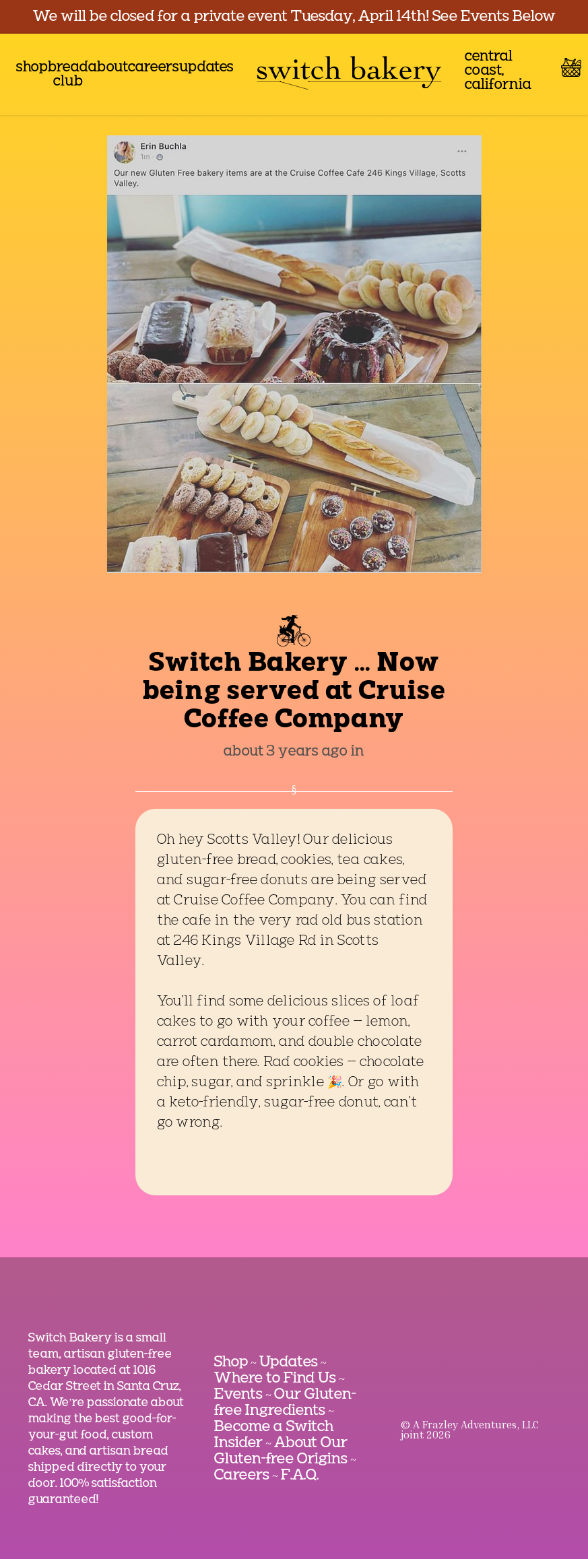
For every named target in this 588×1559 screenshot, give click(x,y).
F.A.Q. (300, 1475)
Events (238, 1394)
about (108, 68)
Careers (241, 1475)
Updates (288, 1362)
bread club (68, 75)
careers (153, 68)
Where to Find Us (275, 1378)
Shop (231, 1362)
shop (32, 68)
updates (206, 68)
